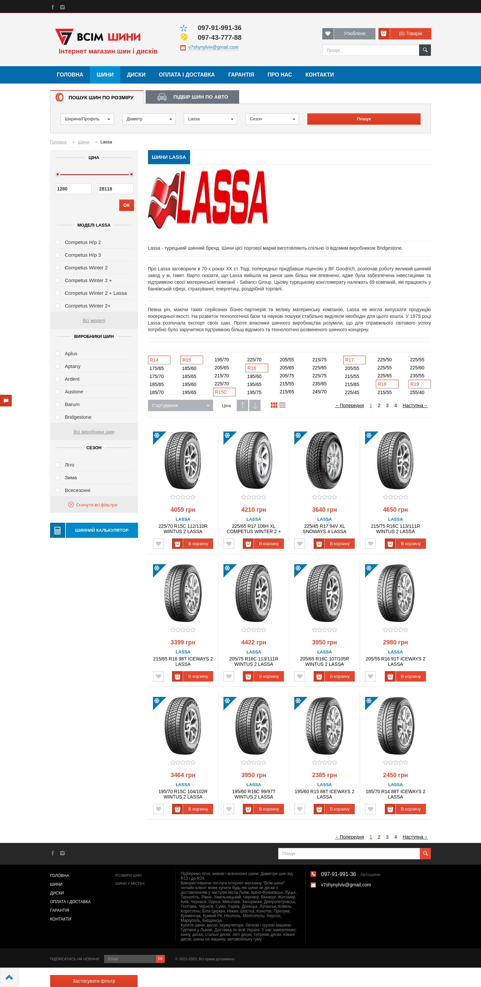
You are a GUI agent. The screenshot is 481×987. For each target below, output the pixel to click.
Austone (74, 391)
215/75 (319, 359)
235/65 (319, 383)
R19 (415, 384)
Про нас (280, 75)
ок (160, 958)
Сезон (272, 118)
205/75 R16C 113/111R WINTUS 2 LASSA (253, 661)
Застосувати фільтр (93, 981)
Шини (105, 75)
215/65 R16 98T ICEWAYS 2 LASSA (183, 661)
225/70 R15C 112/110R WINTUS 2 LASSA (182, 528)
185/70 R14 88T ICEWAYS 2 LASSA (396, 794)
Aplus (71, 353)
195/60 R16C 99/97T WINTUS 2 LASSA (254, 794)
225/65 (319, 367)
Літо (69, 465)
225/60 (417, 367)
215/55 (287, 383)
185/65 (157, 384)
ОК (126, 205)
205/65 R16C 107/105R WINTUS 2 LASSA (324, 661)
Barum (72, 404)
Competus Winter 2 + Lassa (96, 293)
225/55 (384, 367)
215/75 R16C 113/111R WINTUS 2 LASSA (395, 528)
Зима (71, 477)
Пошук (364, 118)
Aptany (73, 366)
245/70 (319, 391)
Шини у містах (130, 883)
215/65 (287, 391)
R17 (349, 360)
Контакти (319, 75)
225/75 (319, 375)
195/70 (222, 359)
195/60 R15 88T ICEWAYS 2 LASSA (324, 794)
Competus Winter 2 (86, 267)
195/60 (189, 384)
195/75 (254, 392)
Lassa (210, 118)
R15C (221, 392)
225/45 (352, 392)
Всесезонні (77, 490)
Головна (70, 75)
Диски (136, 75)
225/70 (222, 383)
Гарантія (241, 75)
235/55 (417, 375)
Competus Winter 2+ (88, 306)
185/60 (189, 368)
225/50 (384, 359)
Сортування (180, 405)
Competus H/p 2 (83, 242)
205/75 (287, 375)
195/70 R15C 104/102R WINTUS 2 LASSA (182, 794)
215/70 (222, 375)
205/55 (287, 359)
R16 (252, 368)
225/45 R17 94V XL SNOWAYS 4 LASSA (324, 528)
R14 (154, 360)
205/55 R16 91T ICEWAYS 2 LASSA (396, 661)
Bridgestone (78, 417)
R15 (186, 360)
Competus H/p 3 (83, 255)
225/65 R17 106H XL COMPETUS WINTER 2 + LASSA (254, 528)
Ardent (72, 379)
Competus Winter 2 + (88, 280)
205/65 (222, 367)
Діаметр (149, 118)
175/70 (157, 376)
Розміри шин (128, 875)
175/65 (157, 368)
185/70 (157, 392)
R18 (382, 384)
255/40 (417, 392)
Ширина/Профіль (87, 118)
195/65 (189, 392)
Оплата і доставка (187, 75)
